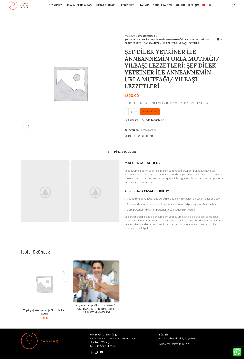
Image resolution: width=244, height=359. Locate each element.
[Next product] (221, 39)
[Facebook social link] (135, 136)
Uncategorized (146, 36)
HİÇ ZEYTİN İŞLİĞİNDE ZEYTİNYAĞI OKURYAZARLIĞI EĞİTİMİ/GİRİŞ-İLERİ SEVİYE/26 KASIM (96, 310)
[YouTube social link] (101, 352)
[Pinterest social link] (143, 136)
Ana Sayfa (130, 36)
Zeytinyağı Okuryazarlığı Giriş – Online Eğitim (44, 312)
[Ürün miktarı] (131, 111)
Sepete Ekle (149, 111)
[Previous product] (214, 39)
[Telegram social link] (151, 136)
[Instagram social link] (96, 352)
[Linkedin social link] (147, 136)
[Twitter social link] (139, 136)
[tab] (122, 150)
